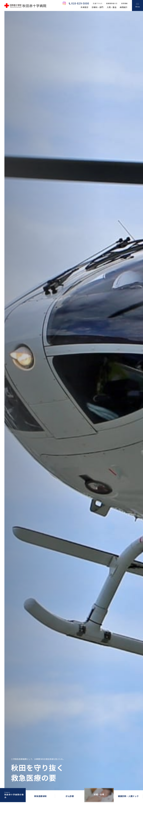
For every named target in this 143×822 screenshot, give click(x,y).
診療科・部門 (97, 7)
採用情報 (124, 3)
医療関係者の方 (111, 3)
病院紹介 (124, 7)
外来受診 (84, 7)
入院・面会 (111, 7)
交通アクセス (97, 3)
